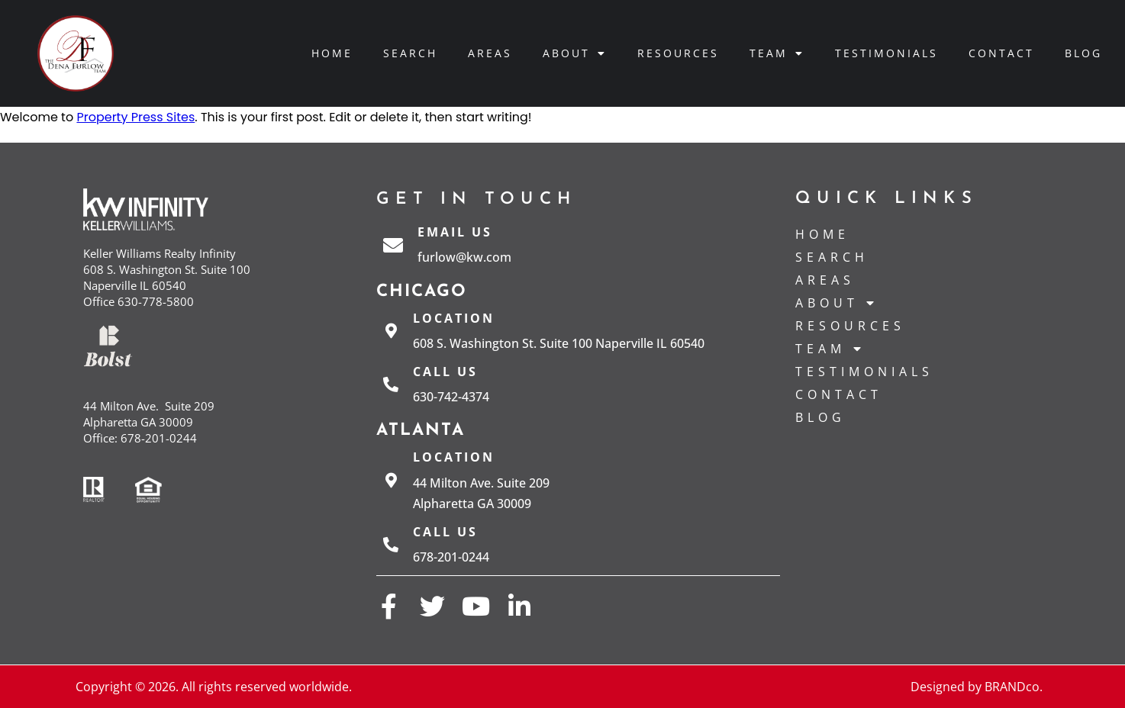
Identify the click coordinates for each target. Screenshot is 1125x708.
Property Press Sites (135, 117)
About (575, 53)
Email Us (454, 232)
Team (776, 53)
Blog (1083, 53)
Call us (445, 371)
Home (332, 53)
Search (410, 53)
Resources (678, 53)
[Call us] (390, 384)
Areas (490, 53)
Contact (1001, 53)
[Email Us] (393, 245)
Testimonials (886, 53)
